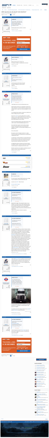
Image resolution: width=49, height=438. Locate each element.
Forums (14, 5)
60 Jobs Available (27, 167)
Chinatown (6, 24)
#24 (29, 91)
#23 (29, 73)
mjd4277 (6, 324)
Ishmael (38, 386)
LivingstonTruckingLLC (40, 407)
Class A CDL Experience (21, 41)
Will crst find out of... (39, 385)
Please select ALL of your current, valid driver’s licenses (22, 45)
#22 (30, 64)
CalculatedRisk (39, 397)
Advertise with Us (28, 427)
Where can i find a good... (40, 411)
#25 (29, 171)
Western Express (16, 247)
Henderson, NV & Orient (6, 31)
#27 (29, 216)
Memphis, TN (8, 229)
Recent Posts (9, 7)
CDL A (18, 348)
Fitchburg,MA (8, 330)
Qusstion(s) (38, 396)
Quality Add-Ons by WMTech (24, 435)
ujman (12, 152)
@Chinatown (13, 234)
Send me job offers (23, 49)
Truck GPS (25, 5)
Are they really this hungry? (15, 184)
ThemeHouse (30, 436)
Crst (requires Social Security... (41, 367)
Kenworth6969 (39, 377)
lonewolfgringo (39, 412)
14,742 (9, 327)
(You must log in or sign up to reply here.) (7, 354)
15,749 (9, 226)
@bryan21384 (17, 258)
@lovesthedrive (15, 310)
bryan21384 (6, 223)
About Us (12, 427)
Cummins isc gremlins (40, 401)
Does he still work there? (40, 374)
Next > (14, 14)
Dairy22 (38, 415)
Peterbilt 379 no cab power (40, 414)
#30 (29, 317)
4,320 (9, 101)
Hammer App (35, 427)
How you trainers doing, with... (41, 376)
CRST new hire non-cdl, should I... (41, 369)
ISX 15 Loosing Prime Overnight (41, 406)
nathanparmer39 (39, 368)
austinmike (6, 179)
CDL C (26, 348)
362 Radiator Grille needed (40, 409)
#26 (29, 190)
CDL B (22, 348)
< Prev (6, 14)
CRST (17, 115)
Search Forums (4, 7)
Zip (17, 37)
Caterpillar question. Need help (41, 404)
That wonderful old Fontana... (41, 383)
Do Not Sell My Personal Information (24, 428)
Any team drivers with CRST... (41, 365)
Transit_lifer (38, 379)
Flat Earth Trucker (6, 99)
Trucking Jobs (19, 5)
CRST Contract (39, 381)
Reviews (30, 5)
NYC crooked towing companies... (41, 399)
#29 (29, 275)
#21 (29, 17)
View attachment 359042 (15, 323)
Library (22, 427)
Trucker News (17, 427)
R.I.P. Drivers (38, 391)
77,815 (9, 27)
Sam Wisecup (39, 402)
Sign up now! (41, 359)
